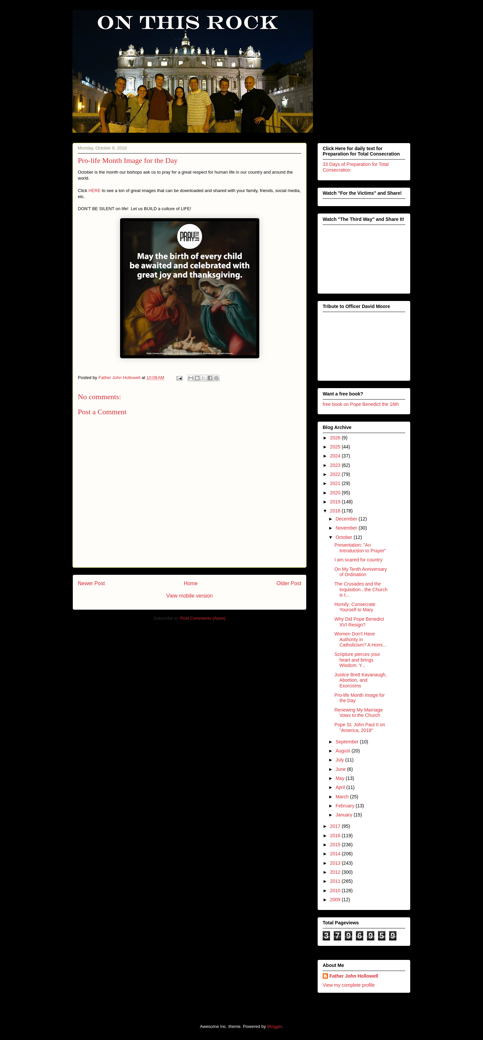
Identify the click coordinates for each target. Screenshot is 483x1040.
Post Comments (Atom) (202, 618)
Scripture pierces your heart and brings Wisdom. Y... (357, 660)
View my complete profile (349, 985)
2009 (336, 899)
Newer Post (91, 583)
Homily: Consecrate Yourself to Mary (354, 607)
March (342, 796)
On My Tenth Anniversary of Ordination (360, 571)
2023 (336, 465)
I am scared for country (358, 559)
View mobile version (189, 596)
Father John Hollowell (353, 976)
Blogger (274, 1026)
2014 (336, 853)
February (345, 805)
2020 (336, 492)
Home (191, 583)
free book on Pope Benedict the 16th (361, 404)
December (346, 519)
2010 (336, 890)
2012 (336, 872)
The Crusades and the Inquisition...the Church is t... (360, 589)
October (344, 537)
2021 (336, 483)
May (340, 778)
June (341, 769)
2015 (336, 844)
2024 (336, 455)
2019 (336, 501)
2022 (336, 474)
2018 (336, 510)
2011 (336, 881)
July (340, 759)
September (347, 741)
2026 (336, 437)
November (346, 528)
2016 (336, 835)
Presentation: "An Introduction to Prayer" (360, 547)
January (344, 814)
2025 (336, 446)
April (340, 787)
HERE (95, 190)
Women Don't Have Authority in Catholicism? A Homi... (360, 639)
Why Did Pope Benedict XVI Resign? (359, 621)
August (343, 750)
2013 (336, 863)
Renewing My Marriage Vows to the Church (358, 712)
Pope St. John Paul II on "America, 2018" (359, 727)
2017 (336, 826)
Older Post (288, 583)
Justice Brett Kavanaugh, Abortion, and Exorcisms (360, 680)
